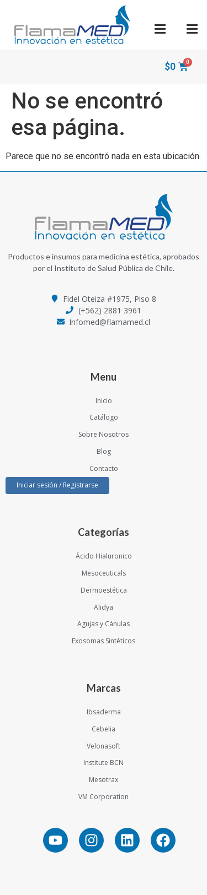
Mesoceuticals (104, 573)
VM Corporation (103, 796)
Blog (104, 451)
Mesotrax (103, 779)
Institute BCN (103, 762)
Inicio (103, 400)
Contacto (103, 468)
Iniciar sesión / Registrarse (57, 485)
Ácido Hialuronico (104, 556)
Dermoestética (104, 590)
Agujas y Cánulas (103, 623)
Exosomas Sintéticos (103, 641)
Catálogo (103, 417)
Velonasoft (103, 746)
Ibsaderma (104, 712)
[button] (160, 29)
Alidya (103, 607)
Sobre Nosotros (103, 434)
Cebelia (103, 729)
